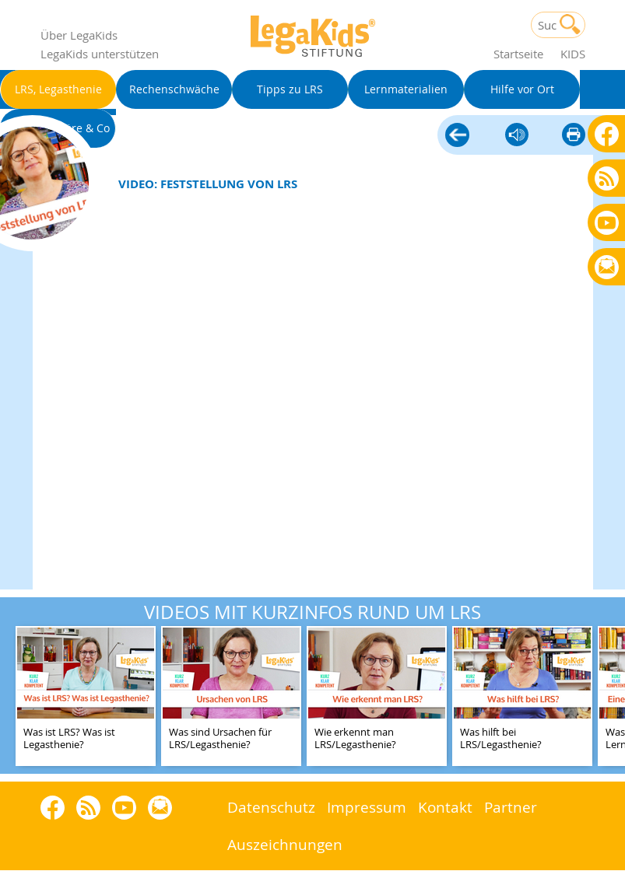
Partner (510, 807)
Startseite (518, 53)
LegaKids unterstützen (99, 53)
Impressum (366, 807)
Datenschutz (271, 807)
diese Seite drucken (573, 135)
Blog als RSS (607, 179)
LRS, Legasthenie (457, 136)
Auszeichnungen (284, 844)
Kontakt (445, 807)
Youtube (607, 222)
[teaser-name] (86, 697)
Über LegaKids (79, 35)
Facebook (607, 133)
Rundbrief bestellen (607, 268)
